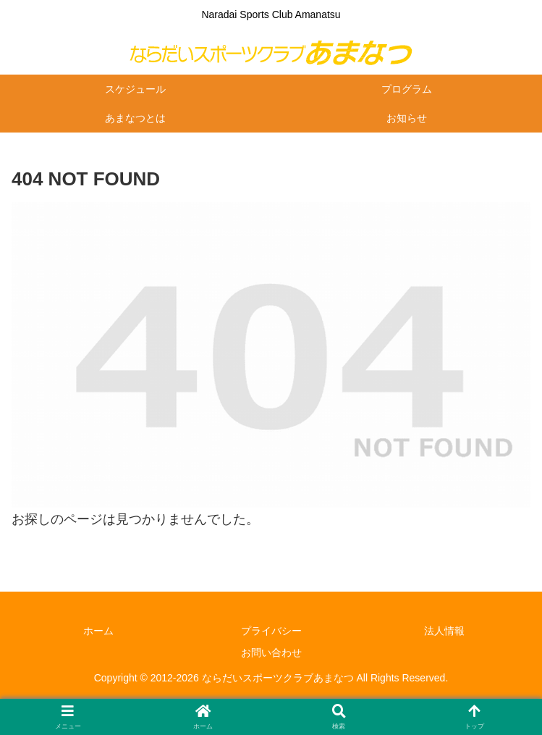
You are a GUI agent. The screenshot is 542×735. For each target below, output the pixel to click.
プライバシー (271, 631)
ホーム (98, 631)
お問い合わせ (271, 652)
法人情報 (444, 631)
